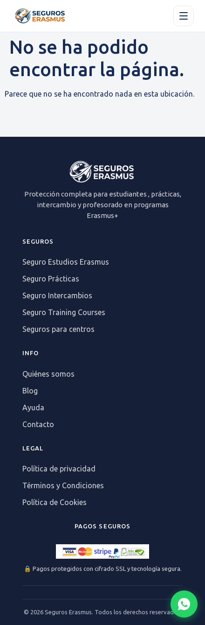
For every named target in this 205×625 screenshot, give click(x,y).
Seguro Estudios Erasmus (65, 262)
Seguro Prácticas (50, 278)
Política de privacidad (59, 468)
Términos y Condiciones (63, 485)
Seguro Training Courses (63, 312)
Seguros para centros (58, 329)
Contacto (38, 424)
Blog (30, 390)
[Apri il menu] (183, 16)
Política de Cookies (54, 502)
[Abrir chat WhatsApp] (184, 604)
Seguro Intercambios (57, 295)
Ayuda (33, 407)
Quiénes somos (48, 374)
